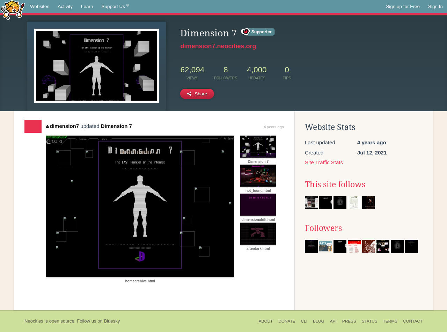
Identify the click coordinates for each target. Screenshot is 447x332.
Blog (318, 321)
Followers (323, 228)
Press (349, 321)
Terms (390, 321)
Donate (286, 321)
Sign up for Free (403, 6)
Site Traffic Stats (324, 162)
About (266, 321)
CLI (304, 321)
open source (61, 321)
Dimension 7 (116, 126)
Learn (87, 6)
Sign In (435, 6)
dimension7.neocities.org (218, 46)
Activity (65, 6)
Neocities (33, 321)
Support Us (115, 6)
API (333, 321)
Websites (39, 6)
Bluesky (112, 321)
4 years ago (274, 127)
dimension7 (62, 126)
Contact (413, 321)
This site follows (335, 184)
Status (370, 321)
